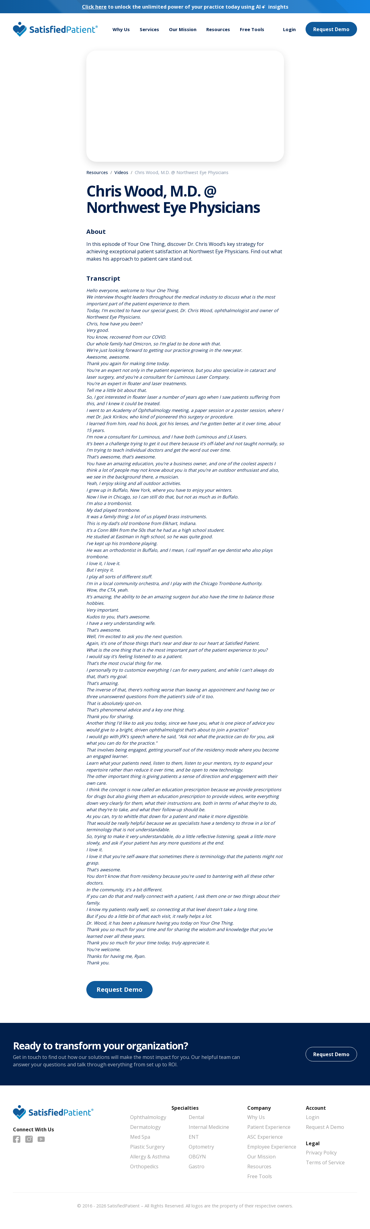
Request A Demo (325, 1127)
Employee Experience (271, 1146)
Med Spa (140, 1136)
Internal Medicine (209, 1127)
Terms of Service (325, 1162)
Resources (222, 29)
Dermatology (145, 1127)
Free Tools (257, 29)
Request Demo (331, 29)
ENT (194, 1136)
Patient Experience (268, 1127)
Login (289, 29)
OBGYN (197, 1156)
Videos (121, 172)
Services (150, 29)
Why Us (121, 29)
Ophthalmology (148, 1117)
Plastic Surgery (147, 1146)
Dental (196, 1117)
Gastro (196, 1166)
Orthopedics (144, 1166)
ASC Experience (265, 1136)
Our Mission (185, 29)
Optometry (201, 1146)
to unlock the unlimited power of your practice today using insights (185, 6)
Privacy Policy (321, 1152)
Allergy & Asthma (150, 1156)
